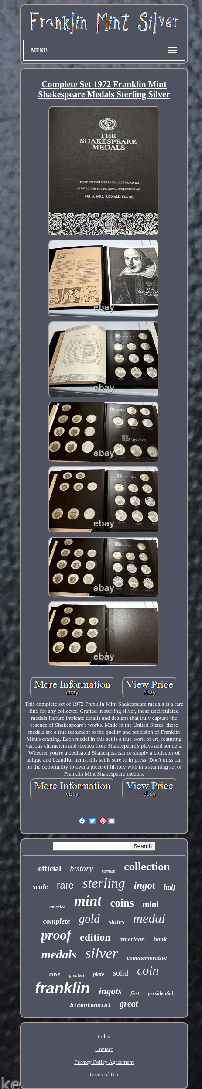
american (132, 939)
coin (148, 970)
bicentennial (90, 1005)
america (57, 906)
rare (65, 885)
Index (104, 1036)
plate (98, 974)
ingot (144, 885)
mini (151, 904)
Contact (104, 1049)
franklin (62, 987)
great (129, 1003)
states (116, 921)
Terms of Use (104, 1074)
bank (160, 939)
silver (101, 953)
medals (58, 954)
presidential (160, 993)
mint (87, 901)
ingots (110, 991)
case (54, 974)
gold (89, 918)
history (81, 868)
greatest (76, 975)
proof (56, 935)
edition (95, 937)
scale (40, 887)
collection (147, 866)
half (169, 887)
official (49, 868)
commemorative (147, 958)
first (134, 993)
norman (108, 871)
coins (122, 903)
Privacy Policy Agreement (104, 1061)
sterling (103, 883)
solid (120, 973)
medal (149, 918)
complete (56, 921)
